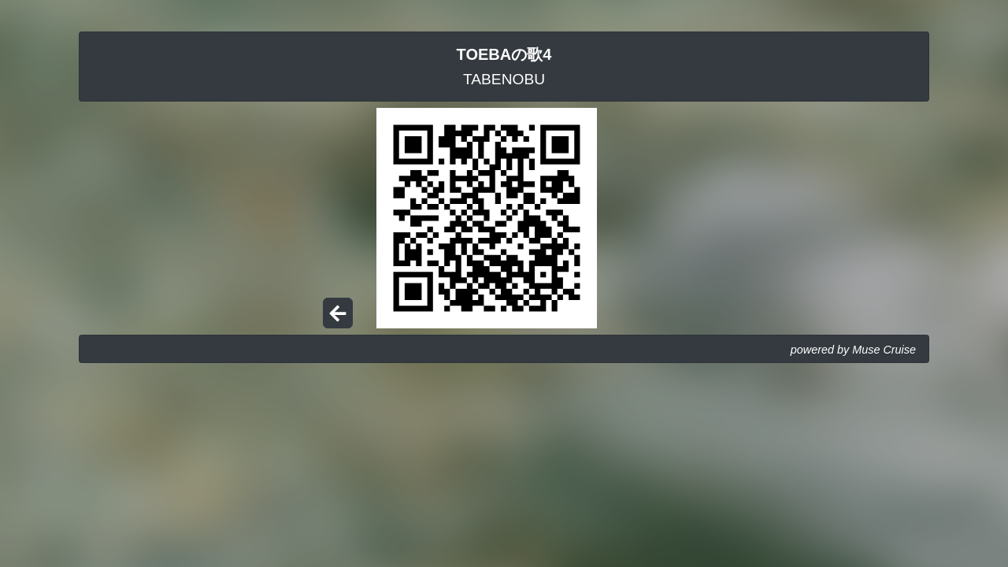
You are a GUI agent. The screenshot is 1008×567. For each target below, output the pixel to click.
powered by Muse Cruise (853, 349)
